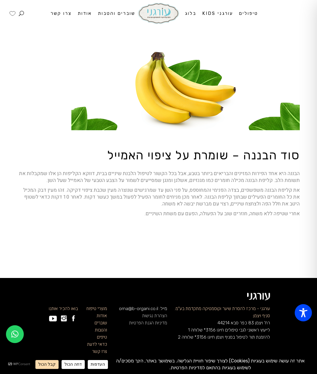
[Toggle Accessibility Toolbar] (303, 313)
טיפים (102, 337)
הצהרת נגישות (154, 315)
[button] (15, 334)
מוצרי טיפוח (97, 308)
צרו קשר (99, 351)
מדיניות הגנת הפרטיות (148, 323)
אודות (102, 315)
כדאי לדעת (97, 344)
